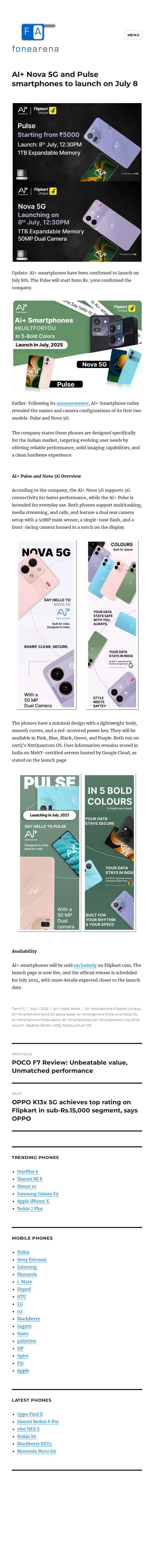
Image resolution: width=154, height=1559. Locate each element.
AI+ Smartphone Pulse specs (36, 1020)
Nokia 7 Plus (30, 1208)
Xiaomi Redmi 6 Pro (38, 1421)
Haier (23, 1333)
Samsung (27, 1267)
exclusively (85, 965)
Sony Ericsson (31, 1259)
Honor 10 (26, 1186)
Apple (23, 1370)
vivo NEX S (28, 1429)
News (75, 1008)
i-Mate (24, 1281)
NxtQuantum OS (76, 1025)
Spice (22, 1355)
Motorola (27, 1274)
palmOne (26, 1341)
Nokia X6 (26, 1436)
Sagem (24, 1326)
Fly (20, 1363)
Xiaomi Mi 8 (29, 1178)
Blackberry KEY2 (34, 1443)
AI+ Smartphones (77, 1020)
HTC (21, 1296)
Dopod (24, 1289)
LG (20, 1304)
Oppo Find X (30, 1414)
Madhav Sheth (38, 1025)
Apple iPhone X (33, 1201)
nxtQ (56, 1025)
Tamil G (18, 1008)
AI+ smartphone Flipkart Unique (113, 1008)
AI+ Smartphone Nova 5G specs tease (43, 1014)
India (64, 1008)
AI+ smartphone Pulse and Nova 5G (107, 1014)
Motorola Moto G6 (36, 1451)
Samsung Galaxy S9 (38, 1193)
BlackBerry (28, 1318)
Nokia (23, 1252)
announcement (73, 403)
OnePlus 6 (27, 1171)
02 (19, 1311)
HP (20, 1348)
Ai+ (56, 1008)
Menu (133, 35)
